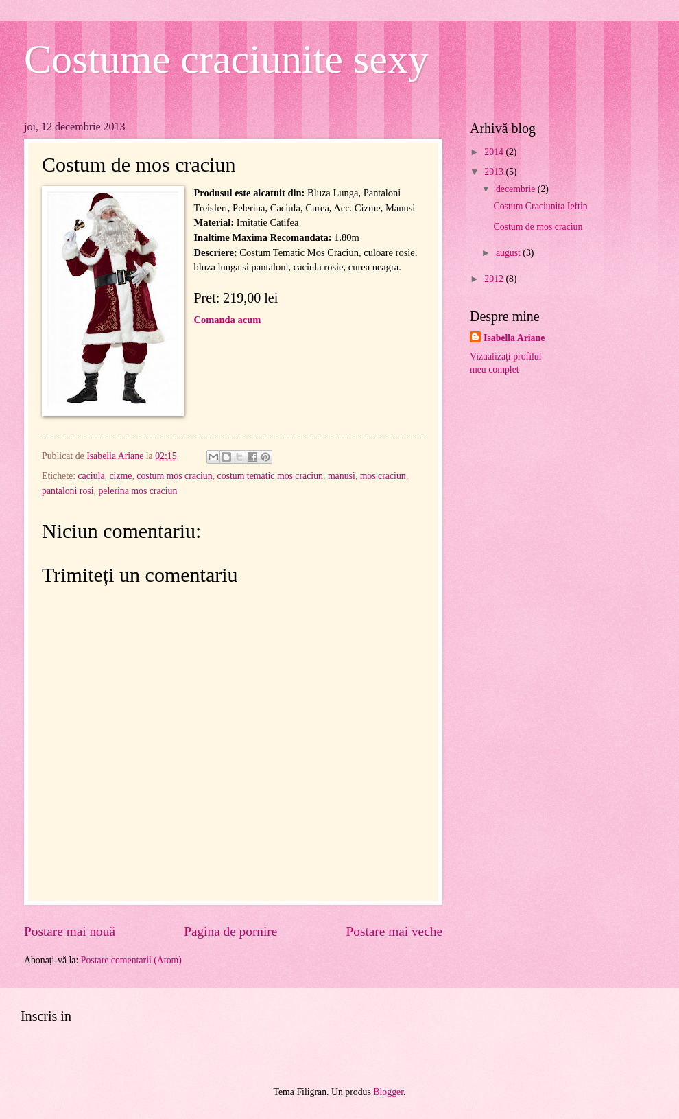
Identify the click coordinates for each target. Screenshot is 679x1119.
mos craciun (383, 476)
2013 (494, 172)
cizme (120, 476)
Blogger (388, 1092)
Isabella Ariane (514, 338)
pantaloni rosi (68, 491)
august (509, 253)
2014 (494, 152)
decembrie (517, 189)
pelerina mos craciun (137, 491)
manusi (341, 476)
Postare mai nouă (69, 931)
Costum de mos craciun (537, 227)
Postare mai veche (394, 931)
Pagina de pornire (230, 931)
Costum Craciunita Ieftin (540, 206)
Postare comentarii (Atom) (131, 960)
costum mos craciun (174, 476)
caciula (91, 476)
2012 (494, 279)
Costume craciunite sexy (226, 59)
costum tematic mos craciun (270, 476)
